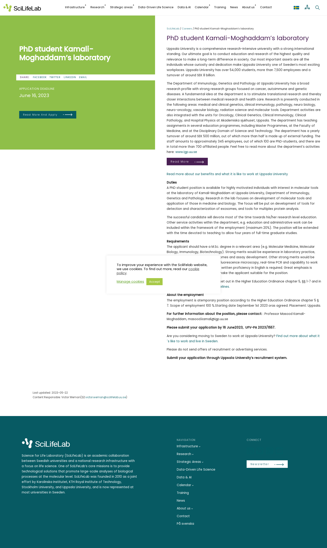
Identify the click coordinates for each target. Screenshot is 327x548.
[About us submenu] (192, 508)
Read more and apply (40, 114)
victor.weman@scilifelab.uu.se (105, 397)
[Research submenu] (193, 454)
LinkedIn (70, 77)
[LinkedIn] (251, 451)
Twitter (55, 77)
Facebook (40, 77)
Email (83, 77)
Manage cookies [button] (130, 281)
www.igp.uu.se (186, 152)
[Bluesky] (260, 451)
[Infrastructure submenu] (199, 446)
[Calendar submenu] (193, 485)
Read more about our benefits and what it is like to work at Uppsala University (227, 174)
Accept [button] (154, 281)
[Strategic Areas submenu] (202, 462)
